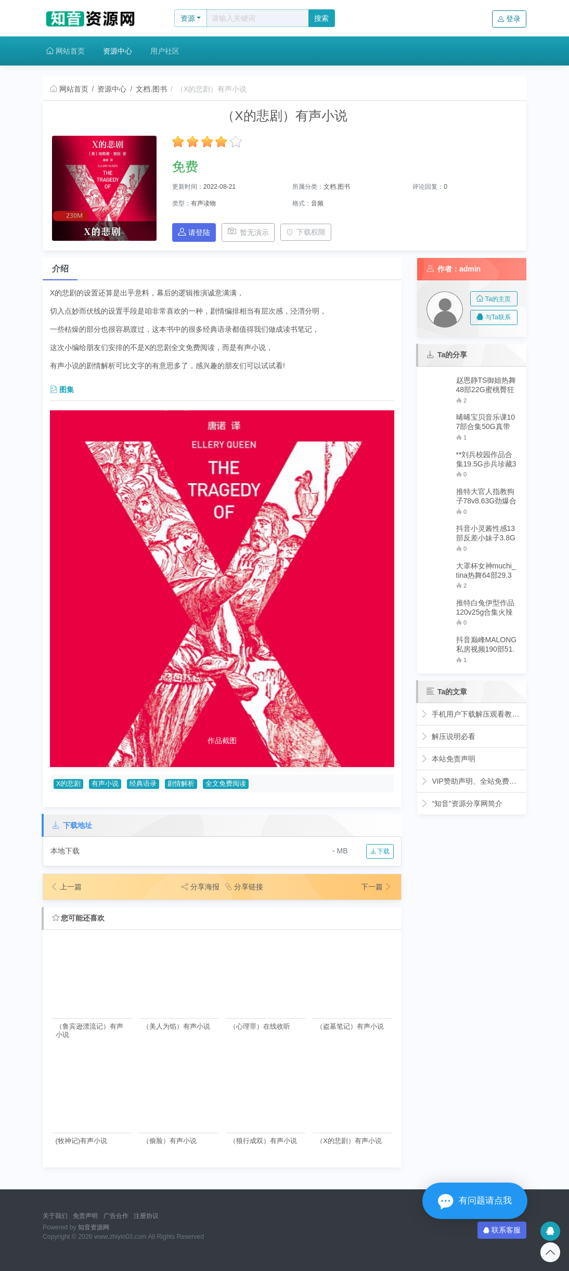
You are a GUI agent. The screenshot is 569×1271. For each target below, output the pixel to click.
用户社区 (164, 51)
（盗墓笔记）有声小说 (350, 1026)
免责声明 (85, 1216)
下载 (380, 851)
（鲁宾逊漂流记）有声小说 (89, 1030)
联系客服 (502, 1230)
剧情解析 (181, 783)
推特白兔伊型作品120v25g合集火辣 (485, 607)
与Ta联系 (493, 317)
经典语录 (143, 783)
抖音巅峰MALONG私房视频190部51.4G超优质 (486, 645)
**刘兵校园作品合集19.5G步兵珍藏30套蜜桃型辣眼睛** (486, 459)
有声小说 (105, 783)
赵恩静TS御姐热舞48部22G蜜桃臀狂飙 (486, 385)
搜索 (321, 18)
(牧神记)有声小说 (82, 1141)
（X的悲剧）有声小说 (349, 1141)
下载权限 (306, 232)
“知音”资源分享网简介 (461, 803)
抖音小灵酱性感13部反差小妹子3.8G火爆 (485, 533)
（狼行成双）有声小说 (263, 1141)
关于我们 (55, 1216)
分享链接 (244, 887)
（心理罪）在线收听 (259, 1026)
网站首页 (65, 51)
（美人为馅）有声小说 (176, 1026)
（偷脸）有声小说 (170, 1141)
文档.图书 (151, 89)
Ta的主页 (493, 299)
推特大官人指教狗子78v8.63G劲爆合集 (486, 496)
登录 (509, 19)
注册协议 (146, 1216)
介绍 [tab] (60, 268)
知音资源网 (93, 1227)
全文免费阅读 (225, 783)
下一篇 (376, 887)
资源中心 (117, 51)
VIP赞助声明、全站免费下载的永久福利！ (472, 781)
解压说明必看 (448, 736)
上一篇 (66, 887)
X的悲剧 (68, 783)
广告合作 (116, 1216)
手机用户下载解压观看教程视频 (472, 714)
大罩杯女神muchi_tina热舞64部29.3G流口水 (486, 571)
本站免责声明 (448, 759)
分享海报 (200, 887)
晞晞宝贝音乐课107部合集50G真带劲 (485, 422)
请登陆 (194, 232)
